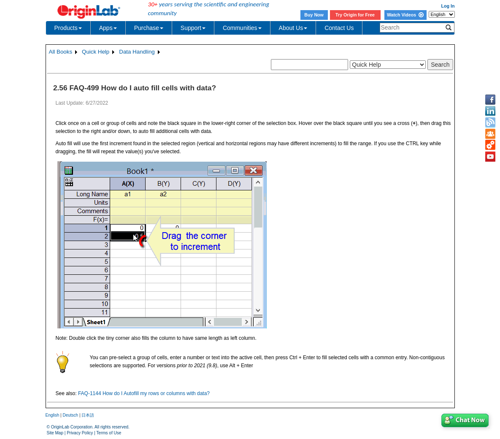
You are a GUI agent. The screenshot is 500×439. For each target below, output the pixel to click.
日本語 (87, 415)
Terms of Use (108, 433)
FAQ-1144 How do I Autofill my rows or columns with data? (144, 393)
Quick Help (95, 52)
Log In (448, 5)
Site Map (55, 433)
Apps (108, 27)
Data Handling (136, 52)
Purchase (148, 27)
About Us (293, 27)
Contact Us (339, 27)
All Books (61, 52)
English (52, 415)
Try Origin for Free (355, 14)
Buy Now (314, 14)
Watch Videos (405, 14)
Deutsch (70, 415)
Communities (242, 27)
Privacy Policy (80, 433)
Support (193, 27)
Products (68, 27)
